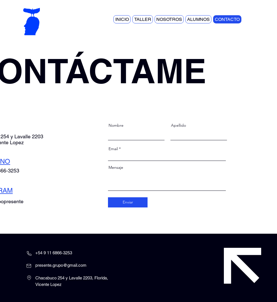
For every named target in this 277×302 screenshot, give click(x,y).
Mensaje (116, 167)
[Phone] (29, 253)
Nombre (116, 125)
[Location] (29, 277)
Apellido (178, 125)
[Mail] (28, 266)
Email (113, 149)
